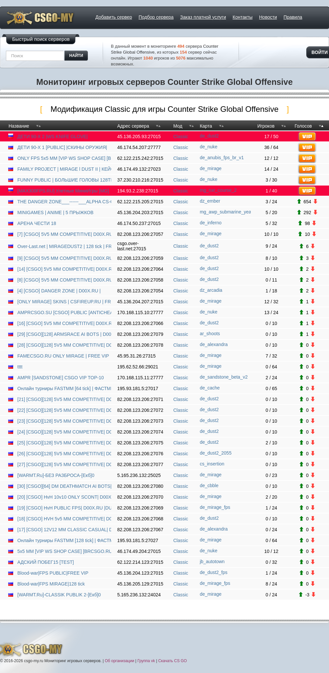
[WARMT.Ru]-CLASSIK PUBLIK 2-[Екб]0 (59, 594)
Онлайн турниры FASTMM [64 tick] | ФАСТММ (64, 388)
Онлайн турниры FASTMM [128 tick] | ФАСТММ (64, 540)
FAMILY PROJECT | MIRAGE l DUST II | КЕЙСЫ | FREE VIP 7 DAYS (64, 169)
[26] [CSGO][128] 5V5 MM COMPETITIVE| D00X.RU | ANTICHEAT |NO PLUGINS (64, 453)
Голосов (303, 126)
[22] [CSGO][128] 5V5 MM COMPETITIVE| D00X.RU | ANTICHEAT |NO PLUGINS (64, 410)
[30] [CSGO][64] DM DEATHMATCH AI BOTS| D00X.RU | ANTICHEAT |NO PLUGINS (64, 486)
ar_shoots (210, 333)
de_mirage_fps (215, 507)
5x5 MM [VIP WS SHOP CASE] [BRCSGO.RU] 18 (64, 551)
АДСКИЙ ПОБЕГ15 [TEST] (45, 562)
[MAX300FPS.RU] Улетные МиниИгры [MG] (63, 190)
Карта (206, 126)
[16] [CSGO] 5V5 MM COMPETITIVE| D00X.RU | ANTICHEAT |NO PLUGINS (64, 323)
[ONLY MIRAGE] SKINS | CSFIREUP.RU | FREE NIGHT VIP (64, 301)
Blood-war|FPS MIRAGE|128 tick (51, 583)
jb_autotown (212, 561)
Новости (268, 17)
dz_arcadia (211, 290)
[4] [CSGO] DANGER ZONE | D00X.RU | (59, 290)
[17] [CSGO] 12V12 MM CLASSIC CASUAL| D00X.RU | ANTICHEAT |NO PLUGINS (64, 529)
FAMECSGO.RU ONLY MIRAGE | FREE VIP (63, 356)
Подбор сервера (156, 17)
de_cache (210, 387)
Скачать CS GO (172, 661)
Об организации (119, 661)
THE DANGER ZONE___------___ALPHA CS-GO (64, 201)
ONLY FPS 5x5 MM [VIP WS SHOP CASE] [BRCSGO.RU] (64, 158)
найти (76, 55)
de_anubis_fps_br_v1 (222, 157)
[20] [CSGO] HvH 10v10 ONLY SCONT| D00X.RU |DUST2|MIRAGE (64, 497)
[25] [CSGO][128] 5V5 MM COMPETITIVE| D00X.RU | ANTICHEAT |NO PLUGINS (64, 442)
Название (19, 126)
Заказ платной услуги (203, 17)
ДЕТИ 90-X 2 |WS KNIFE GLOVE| (52, 136)
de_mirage (210, 168)
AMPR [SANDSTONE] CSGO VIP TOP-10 (60, 377)
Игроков (265, 126)
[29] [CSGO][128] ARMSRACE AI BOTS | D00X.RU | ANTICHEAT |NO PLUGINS (64, 334)
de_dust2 (209, 135)
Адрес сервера (133, 126)
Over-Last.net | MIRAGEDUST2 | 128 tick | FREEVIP (64, 246)
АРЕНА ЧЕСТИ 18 (36, 223)
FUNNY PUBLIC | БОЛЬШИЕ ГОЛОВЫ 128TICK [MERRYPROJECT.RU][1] (64, 180)
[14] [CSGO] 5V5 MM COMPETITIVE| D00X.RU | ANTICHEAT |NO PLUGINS (64, 269)
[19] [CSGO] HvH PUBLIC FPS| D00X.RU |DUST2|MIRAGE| (64, 508)
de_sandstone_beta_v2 (224, 377)
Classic (180, 136)
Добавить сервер (113, 17)
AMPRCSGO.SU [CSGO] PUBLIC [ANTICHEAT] (64, 312)
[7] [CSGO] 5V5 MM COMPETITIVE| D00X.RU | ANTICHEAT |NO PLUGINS (64, 234)
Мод (177, 126)
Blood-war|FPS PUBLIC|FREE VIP (53, 573)
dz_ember (210, 201)
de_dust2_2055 (216, 453)
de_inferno (210, 222)
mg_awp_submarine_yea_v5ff (225, 211)
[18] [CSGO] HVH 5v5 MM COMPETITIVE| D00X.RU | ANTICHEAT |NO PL (64, 518)
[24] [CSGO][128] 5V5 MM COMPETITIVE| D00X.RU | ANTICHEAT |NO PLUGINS (64, 432)
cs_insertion (212, 463)
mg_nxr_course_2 (218, 190)
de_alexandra (214, 344)
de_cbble (209, 485)
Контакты (242, 17)
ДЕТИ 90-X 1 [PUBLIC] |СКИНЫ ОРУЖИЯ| (62, 147)
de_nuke (208, 146)
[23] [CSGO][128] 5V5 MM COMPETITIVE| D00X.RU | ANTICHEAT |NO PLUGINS (64, 421)
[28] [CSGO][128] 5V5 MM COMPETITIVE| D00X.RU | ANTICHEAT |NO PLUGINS (64, 345)
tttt (20, 366)
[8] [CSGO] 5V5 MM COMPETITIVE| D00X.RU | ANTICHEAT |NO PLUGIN (64, 280)
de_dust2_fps (213, 572)
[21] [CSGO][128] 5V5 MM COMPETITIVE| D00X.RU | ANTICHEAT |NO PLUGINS (64, 399)
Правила (293, 17)
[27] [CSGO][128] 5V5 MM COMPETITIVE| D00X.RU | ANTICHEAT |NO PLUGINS (64, 464)
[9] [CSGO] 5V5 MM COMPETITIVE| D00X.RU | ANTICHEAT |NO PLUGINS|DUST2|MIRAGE (64, 258)
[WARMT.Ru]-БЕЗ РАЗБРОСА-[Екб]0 (55, 475)
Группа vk (146, 661)
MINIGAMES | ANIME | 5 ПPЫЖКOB (55, 212)
